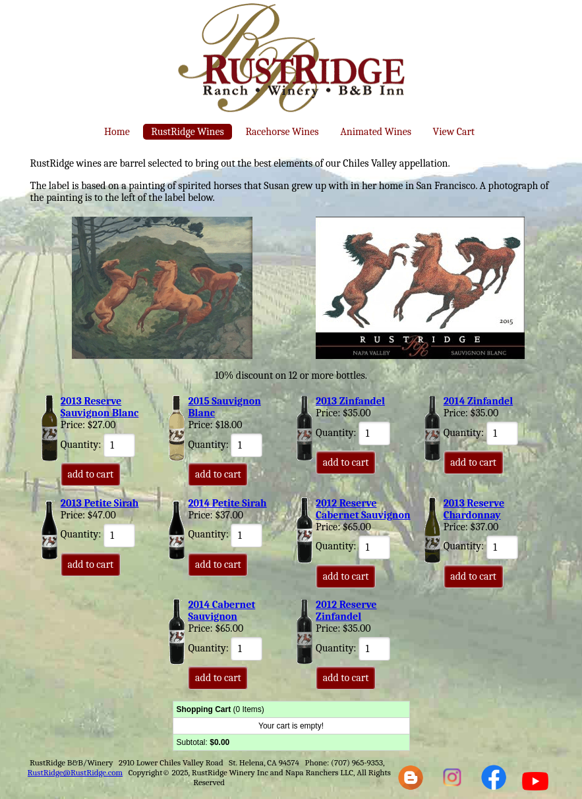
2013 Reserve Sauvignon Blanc (99, 407)
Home (117, 132)
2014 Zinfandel (478, 401)
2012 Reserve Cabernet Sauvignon (363, 509)
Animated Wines (375, 132)
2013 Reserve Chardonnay (474, 509)
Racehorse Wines (281, 132)
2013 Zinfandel (350, 401)
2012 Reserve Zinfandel (346, 610)
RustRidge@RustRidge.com (75, 772)
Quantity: (98, 445)
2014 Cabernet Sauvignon (221, 610)
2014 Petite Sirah (227, 503)
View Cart (454, 132)
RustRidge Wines (187, 132)
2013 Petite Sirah (100, 503)
